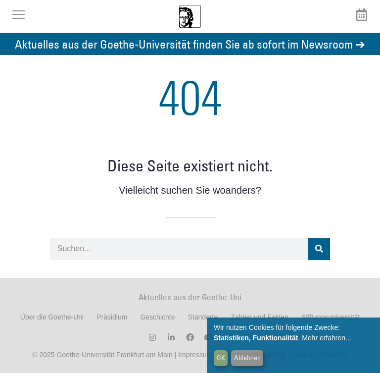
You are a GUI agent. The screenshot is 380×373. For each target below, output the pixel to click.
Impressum (194, 355)
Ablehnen (247, 357)
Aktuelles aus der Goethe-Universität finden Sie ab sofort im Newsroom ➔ (190, 44)
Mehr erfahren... (326, 338)
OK (221, 357)
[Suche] (319, 249)
